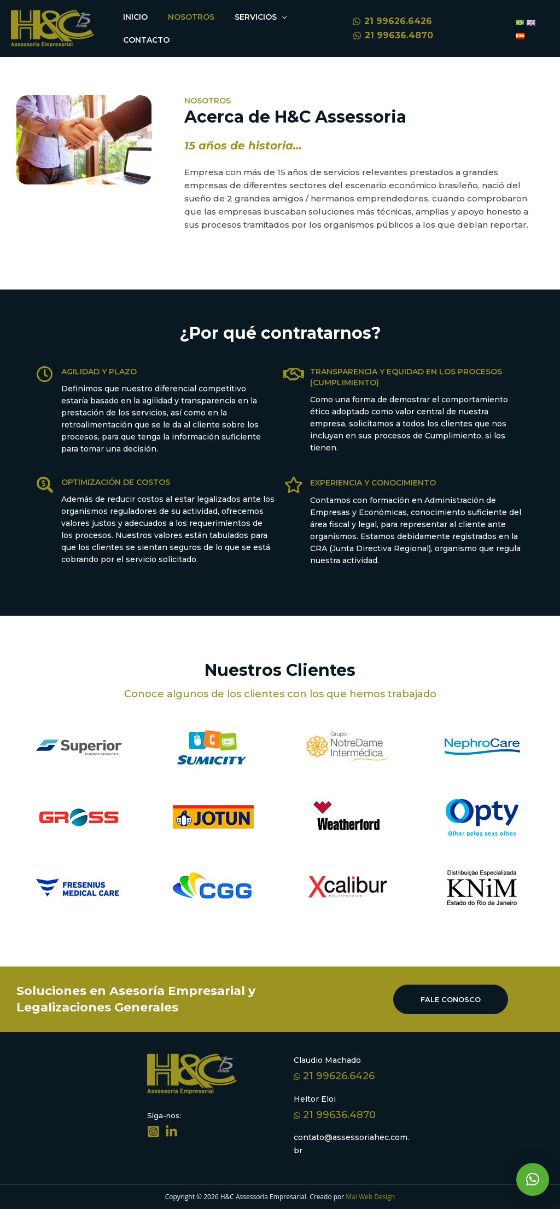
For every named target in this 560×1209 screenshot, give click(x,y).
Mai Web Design (369, 1196)
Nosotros (185, 17)
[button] (532, 1179)
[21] (386, 21)
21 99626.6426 (334, 1076)
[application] (272, 16)
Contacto (144, 40)
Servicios (251, 16)
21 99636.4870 (335, 1115)
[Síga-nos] (153, 1131)
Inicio (133, 17)
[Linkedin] (171, 1131)
